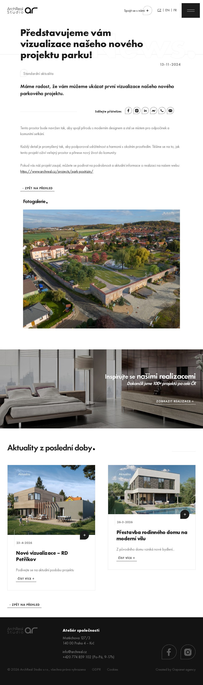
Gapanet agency (184, 669)
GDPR (96, 669)
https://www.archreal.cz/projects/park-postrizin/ (56, 171)
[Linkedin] (145, 110)
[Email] (170, 110)
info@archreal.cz (75, 651)
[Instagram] (136, 110)
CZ (159, 10)
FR (175, 10)
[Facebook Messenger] (153, 110)
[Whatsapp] (162, 110)
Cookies (112, 669)
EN (167, 10)
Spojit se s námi (134, 10)
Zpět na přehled (39, 188)
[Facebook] (128, 110)
